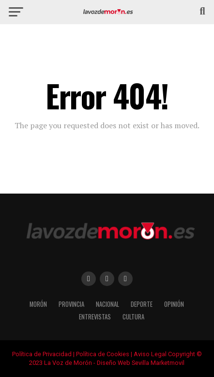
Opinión (174, 304)
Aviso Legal (150, 354)
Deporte (142, 304)
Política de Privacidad (42, 354)
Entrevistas (95, 316)
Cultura (133, 316)
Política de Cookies (102, 354)
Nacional (107, 304)
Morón (38, 304)
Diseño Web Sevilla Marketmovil (140, 362)
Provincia (71, 304)
